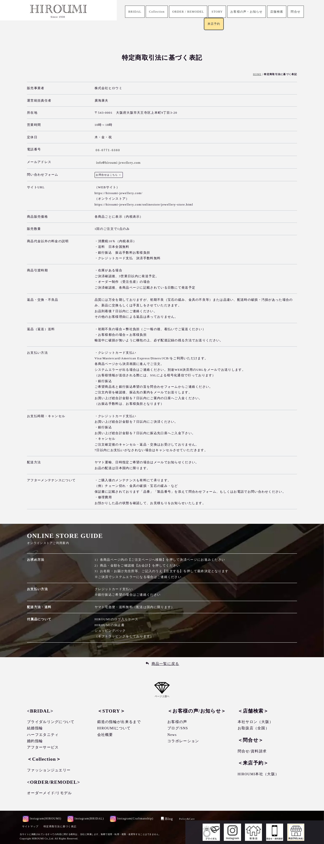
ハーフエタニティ (43, 735)
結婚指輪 (35, 728)
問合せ (300, 12)
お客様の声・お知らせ (247, 12)
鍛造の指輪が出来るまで (119, 722)
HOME (257, 74)
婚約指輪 (35, 741)
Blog (168, 819)
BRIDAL (130, 12)
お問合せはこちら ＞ (109, 174)
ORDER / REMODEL (186, 12)
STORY (216, 12)
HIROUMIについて (114, 728)
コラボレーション (183, 741)
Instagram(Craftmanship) (132, 818)
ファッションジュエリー (49, 770)
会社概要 (105, 735)
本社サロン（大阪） (255, 722)
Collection (153, 12)
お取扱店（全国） (253, 728)
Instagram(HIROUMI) (42, 818)
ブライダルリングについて (51, 722)
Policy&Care (188, 819)
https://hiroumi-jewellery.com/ (119, 193)
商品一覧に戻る (165, 664)
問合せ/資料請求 (252, 751)
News (172, 735)
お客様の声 (177, 722)
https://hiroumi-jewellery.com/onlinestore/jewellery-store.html (144, 204)
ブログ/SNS (177, 728)
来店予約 (214, 24)
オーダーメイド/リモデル (49, 793)
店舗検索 (280, 12)
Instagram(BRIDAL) (86, 818)
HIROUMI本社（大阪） (258, 774)
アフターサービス (43, 747)
